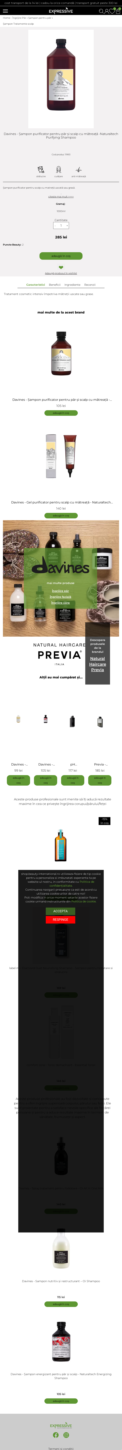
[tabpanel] (20, 734)
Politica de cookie (83, 901)
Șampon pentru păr (39, 17)
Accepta (60, 911)
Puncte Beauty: (12, 244)
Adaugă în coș (61, 256)
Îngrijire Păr (19, 17)
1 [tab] (61, 790)
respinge (60, 919)
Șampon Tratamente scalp (18, 23)
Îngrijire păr (60, 591)
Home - (7, 17)
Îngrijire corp (60, 603)
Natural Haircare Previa (97, 664)
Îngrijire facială (60, 597)
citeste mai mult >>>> (61, 196)
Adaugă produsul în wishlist (61, 273)
